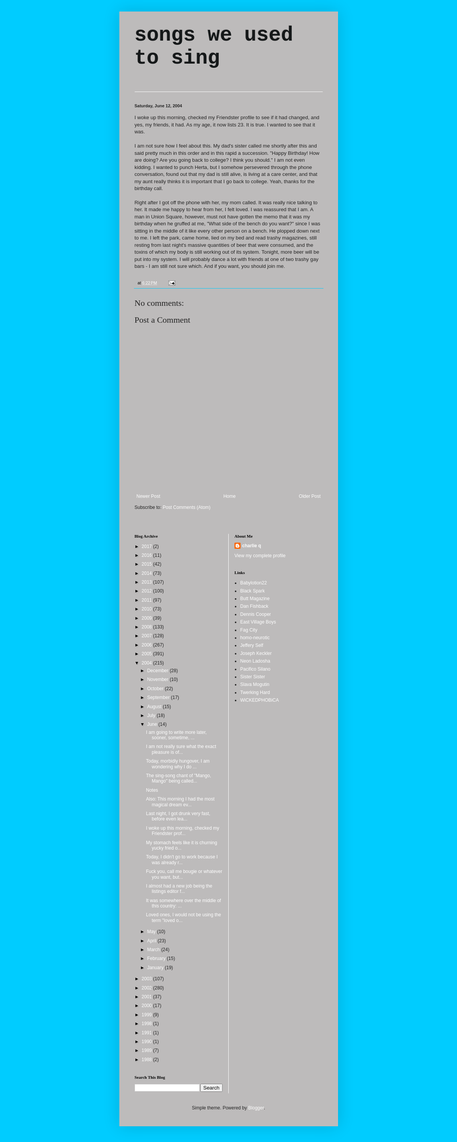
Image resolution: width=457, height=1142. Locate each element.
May (152, 931)
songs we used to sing (214, 47)
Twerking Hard (255, 692)
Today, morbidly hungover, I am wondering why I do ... (178, 763)
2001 (147, 996)
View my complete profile (259, 555)
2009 (147, 618)
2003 (147, 978)
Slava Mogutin (254, 684)
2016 (147, 555)
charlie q (251, 545)
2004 (147, 663)
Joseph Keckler (256, 653)
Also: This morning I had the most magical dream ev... (180, 801)
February (157, 958)
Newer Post (148, 496)
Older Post (310, 496)
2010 (147, 609)
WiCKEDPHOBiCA (259, 700)
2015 (147, 564)
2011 (147, 600)
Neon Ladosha (255, 661)
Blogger (256, 1108)
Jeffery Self (251, 645)
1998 (147, 1023)
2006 (147, 645)
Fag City (248, 630)
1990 (147, 1041)
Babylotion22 (253, 583)
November (158, 679)
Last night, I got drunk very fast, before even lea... (178, 816)
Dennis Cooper (255, 614)
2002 (147, 988)
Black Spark (252, 591)
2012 (147, 591)
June (152, 724)
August (155, 706)
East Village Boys (258, 622)
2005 (147, 653)
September (159, 697)
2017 (147, 546)
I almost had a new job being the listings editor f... (179, 888)
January (156, 967)
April (152, 940)
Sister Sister (252, 676)
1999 (147, 1014)
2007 (147, 635)
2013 (147, 582)
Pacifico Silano (255, 669)
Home (229, 496)
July (152, 715)
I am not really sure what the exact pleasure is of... (181, 749)
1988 (147, 1059)
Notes (152, 790)
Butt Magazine (255, 598)
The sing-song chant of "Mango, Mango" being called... (178, 778)
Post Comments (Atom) (187, 507)
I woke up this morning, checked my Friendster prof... (182, 830)
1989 (147, 1050)
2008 (147, 627)
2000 (147, 1005)
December (158, 670)
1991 (147, 1032)
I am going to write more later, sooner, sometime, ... (176, 735)
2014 (147, 573)
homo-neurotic (255, 637)
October (156, 688)
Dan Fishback (254, 606)
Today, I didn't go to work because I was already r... (182, 859)
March (154, 949)
